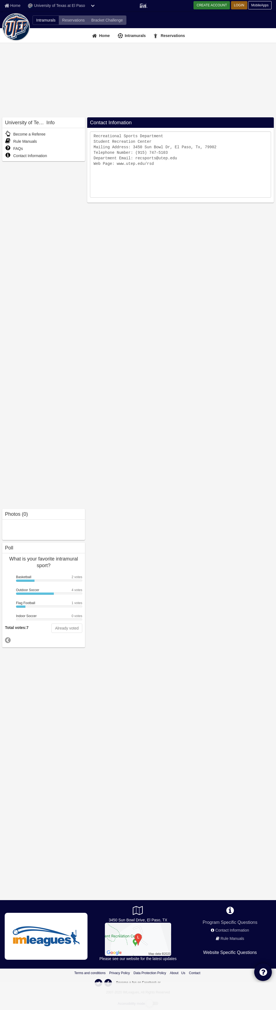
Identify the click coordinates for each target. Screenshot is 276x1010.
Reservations (173, 35)
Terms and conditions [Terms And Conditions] (89, 973)
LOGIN (239, 5)
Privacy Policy (119, 973)
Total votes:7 (16, 627)
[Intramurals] (132, 35)
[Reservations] (170, 35)
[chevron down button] (93, 5)
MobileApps (260, 5)
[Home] (101, 35)
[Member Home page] (12, 5)
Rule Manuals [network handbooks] (232, 938)
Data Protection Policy (150, 973)
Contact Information (26, 156)
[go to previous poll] (8, 640)
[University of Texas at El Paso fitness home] (73, 20)
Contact (194, 973)
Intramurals (135, 35)
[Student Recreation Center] (138, 939)
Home (104, 35)
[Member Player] (143, 5)
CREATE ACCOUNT (212, 5)
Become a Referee (25, 134)
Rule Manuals (21, 141)
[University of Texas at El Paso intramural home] (46, 20)
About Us (177, 973)
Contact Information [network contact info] (232, 930)
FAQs (14, 148)
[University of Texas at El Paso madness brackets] (107, 20)
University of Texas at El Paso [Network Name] (56, 5)
